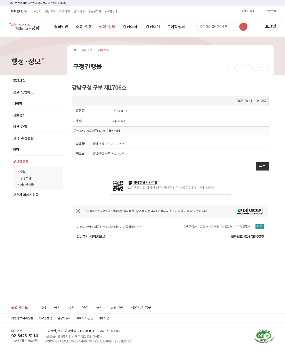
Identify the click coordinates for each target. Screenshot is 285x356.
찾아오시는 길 (84, 318)
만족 (205, 226)
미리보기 (115, 130)
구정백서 (25, 178)
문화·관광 (79, 11)
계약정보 (19, 104)
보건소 (37, 11)
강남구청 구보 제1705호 (108, 153)
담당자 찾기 (64, 318)
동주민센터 (110, 11)
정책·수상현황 (23, 138)
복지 (57, 307)
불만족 (228, 226)
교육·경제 (64, 11)
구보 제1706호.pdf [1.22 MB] (89, 131)
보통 (216, 226)
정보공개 (19, 115)
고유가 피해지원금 (26, 195)
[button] (61, 26)
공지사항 (19, 81)
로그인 (270, 26)
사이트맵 (271, 11)
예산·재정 (20, 127)
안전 (85, 307)
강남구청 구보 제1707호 (108, 144)
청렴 (16, 150)
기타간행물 (27, 185)
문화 (99, 307)
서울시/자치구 (141, 307)
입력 (259, 226)
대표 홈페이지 (19, 11)
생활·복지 (50, 11)
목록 (262, 166)
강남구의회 (94, 11)
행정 (43, 307)
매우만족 (192, 226)
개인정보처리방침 (22, 318)
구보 (23, 172)
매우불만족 (244, 226)
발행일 (80, 111)
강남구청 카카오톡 (145, 183)
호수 (79, 121)
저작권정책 (45, 318)
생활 (71, 307)
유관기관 (117, 307)
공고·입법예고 (23, 92)
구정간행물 (21, 161)
